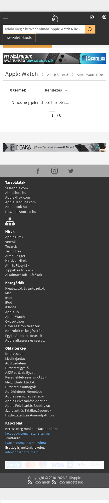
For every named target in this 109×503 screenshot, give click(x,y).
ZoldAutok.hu (16, 207)
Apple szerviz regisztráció (24, 396)
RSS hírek (38, 476)
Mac (8, 293)
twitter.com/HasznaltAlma (25, 443)
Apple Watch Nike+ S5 (67, 29)
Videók (10, 242)
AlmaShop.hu (15, 193)
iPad (8, 298)
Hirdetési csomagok (20, 387)
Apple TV (12, 312)
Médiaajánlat (15, 358)
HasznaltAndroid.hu (20, 212)
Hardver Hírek (16, 260)
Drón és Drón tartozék (22, 326)
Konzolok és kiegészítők (23, 331)
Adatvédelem (15, 363)
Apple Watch (15, 317)
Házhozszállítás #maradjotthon (29, 415)
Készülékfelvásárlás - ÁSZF (25, 377)
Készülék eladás (19, 38)
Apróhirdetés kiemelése (23, 391)
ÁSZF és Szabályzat (20, 372)
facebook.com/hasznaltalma (27, 433)
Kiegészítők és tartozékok (25, 288)
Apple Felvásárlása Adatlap (26, 401)
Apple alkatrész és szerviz (25, 340)
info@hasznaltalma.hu (23, 452)
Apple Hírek (14, 237)
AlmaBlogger (15, 256)
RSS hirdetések (67, 476)
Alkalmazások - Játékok (23, 275)
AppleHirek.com (17, 197)
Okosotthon (14, 321)
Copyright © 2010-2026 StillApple (54, 471)
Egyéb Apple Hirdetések (23, 336)
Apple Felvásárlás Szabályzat (27, 405)
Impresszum (15, 353)
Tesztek (11, 246)
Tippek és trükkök (19, 270)
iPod (8, 302)
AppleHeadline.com (20, 202)
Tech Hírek (13, 251)
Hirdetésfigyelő (17, 368)
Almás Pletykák (17, 265)
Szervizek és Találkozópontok (28, 410)
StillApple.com (16, 188)
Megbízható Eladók (20, 382)
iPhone (10, 307)
